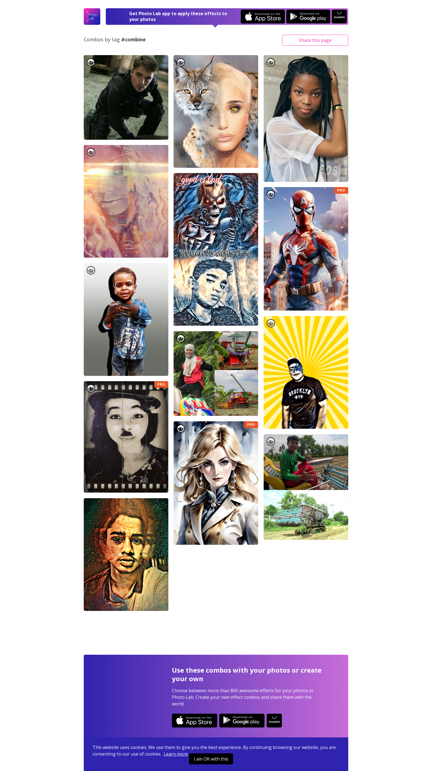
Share (315, 40)
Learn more (176, 754)
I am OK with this (211, 759)
